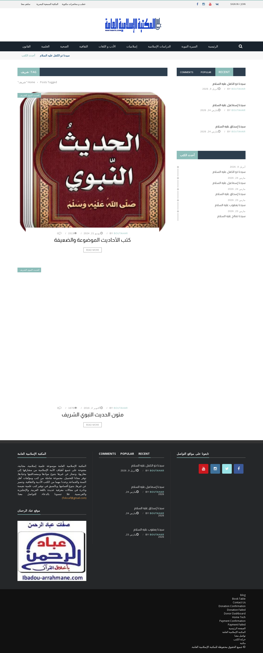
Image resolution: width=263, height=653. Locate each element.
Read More (92, 249)
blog (243, 595)
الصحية (64, 46)
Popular (206, 72)
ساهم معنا (25, 4)
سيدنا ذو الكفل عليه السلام (54, 55)
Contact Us (239, 602)
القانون (26, 46)
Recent (224, 72)
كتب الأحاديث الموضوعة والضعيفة (92, 240)
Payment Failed (237, 624)
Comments (186, 72)
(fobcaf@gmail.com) (74, 498)
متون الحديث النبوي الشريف (92, 414)
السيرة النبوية (189, 46)
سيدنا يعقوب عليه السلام (149, 529)
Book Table (239, 598)
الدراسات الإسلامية (159, 46)
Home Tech (239, 617)
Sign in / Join (238, 4)
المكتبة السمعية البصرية (47, 4)
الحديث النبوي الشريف (29, 95)
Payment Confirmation (232, 621)
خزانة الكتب (239, 639)
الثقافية (83, 46)
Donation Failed (236, 610)
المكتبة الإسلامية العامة (234, 632)
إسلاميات (131, 46)
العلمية (45, 46)
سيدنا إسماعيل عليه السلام (229, 105)
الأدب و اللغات (107, 46)
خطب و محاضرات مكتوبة (73, 4)
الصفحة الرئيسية (237, 628)
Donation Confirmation (232, 606)
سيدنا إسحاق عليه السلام (231, 126)
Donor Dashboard (235, 613)
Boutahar (121, 233)
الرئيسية (213, 46)
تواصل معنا (240, 635)
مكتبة (243, 643)
